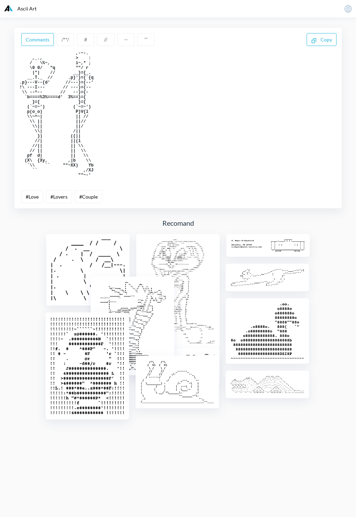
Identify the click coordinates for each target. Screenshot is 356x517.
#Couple (88, 224)
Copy (321, 40)
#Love (32, 224)
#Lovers (58, 224)
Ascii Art (20, 8)
